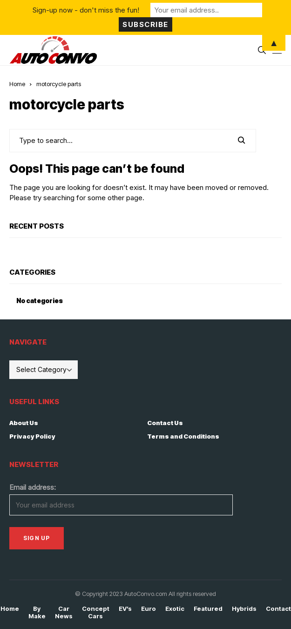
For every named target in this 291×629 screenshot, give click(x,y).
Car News (64, 612)
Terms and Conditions (183, 436)
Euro (148, 608)
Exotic (174, 608)
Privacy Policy (32, 436)
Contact (278, 608)
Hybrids (244, 608)
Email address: (32, 487)
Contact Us (165, 422)
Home (17, 84)
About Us (23, 422)
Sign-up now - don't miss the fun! (86, 10)
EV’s (125, 608)
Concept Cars (95, 612)
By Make (37, 612)
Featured (208, 608)
